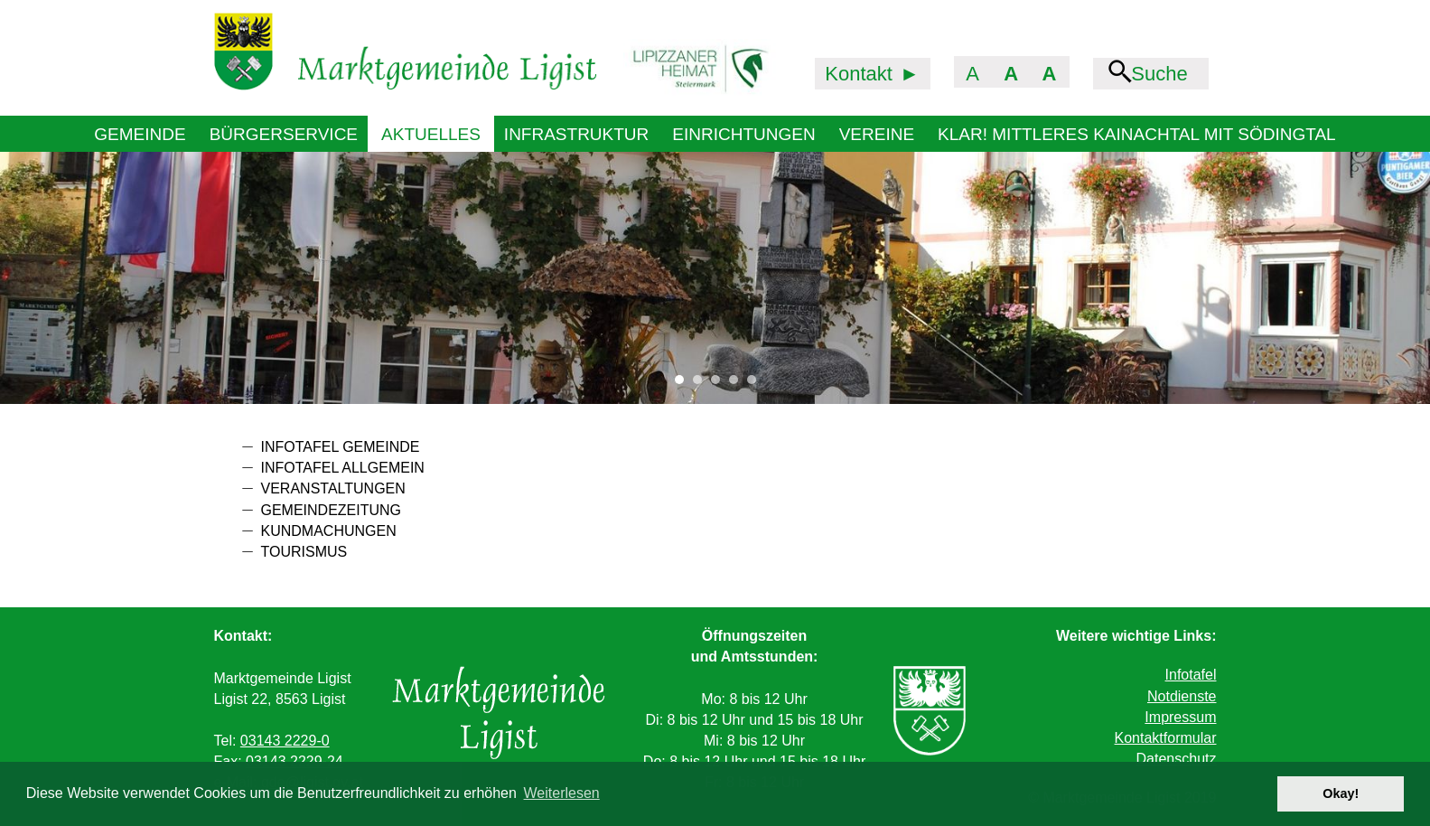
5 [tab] (756, 384)
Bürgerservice (284, 134)
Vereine (876, 134)
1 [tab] (684, 384)
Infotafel (1191, 674)
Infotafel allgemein (343, 467)
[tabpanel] (715, 277)
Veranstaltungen (333, 488)
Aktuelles (431, 134)
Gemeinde (139, 134)
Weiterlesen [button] (562, 793)
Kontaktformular (1166, 738)
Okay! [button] (1341, 793)
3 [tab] (720, 384)
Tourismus (304, 551)
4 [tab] (738, 384)
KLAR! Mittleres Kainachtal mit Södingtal (1137, 134)
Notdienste (1182, 696)
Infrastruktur (576, 134)
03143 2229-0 (285, 740)
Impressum (1180, 717)
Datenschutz (1176, 758)
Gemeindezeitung (331, 510)
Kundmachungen (329, 531)
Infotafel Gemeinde (340, 447)
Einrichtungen (743, 134)
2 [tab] (702, 384)
